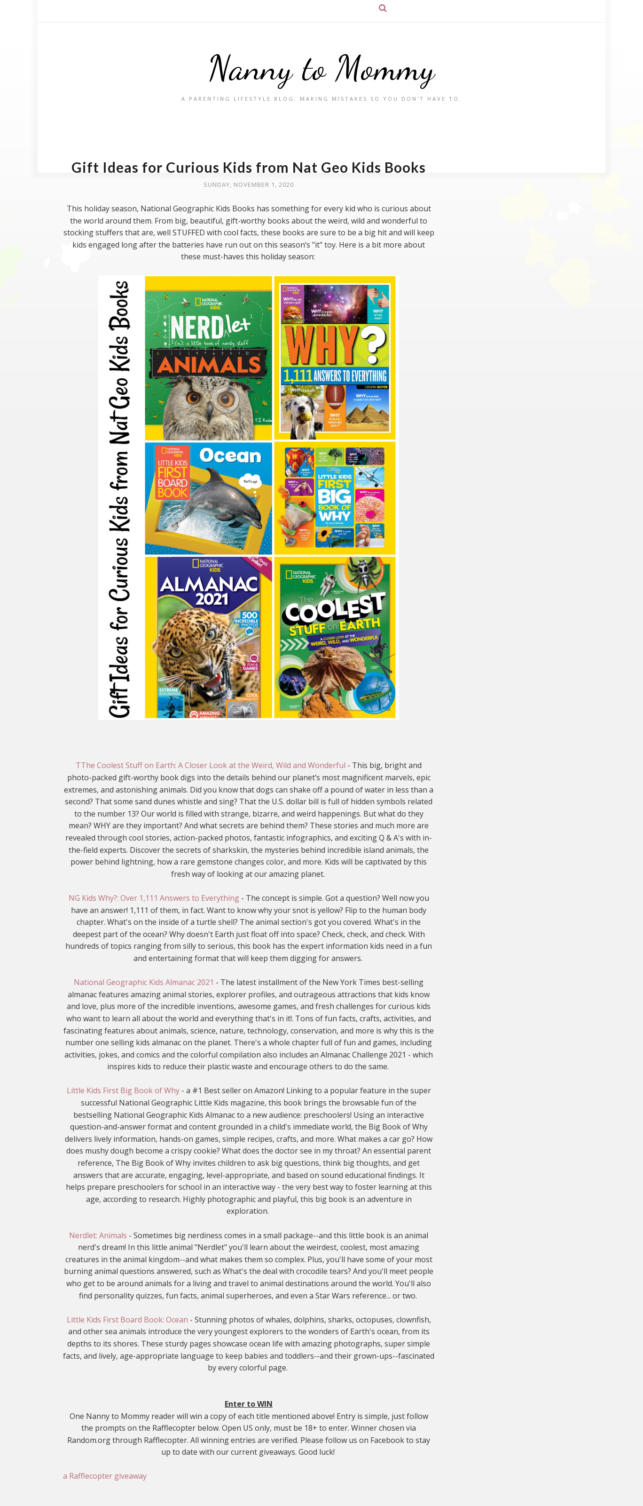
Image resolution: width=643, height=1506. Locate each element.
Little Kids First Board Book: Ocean (127, 1319)
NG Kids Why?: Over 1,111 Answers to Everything (154, 898)
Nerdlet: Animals (98, 1235)
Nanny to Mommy (321, 68)
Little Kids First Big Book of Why (123, 1090)
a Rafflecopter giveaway (105, 1476)
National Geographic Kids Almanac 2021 (144, 982)
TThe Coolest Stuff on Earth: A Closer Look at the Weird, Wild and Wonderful (210, 765)
